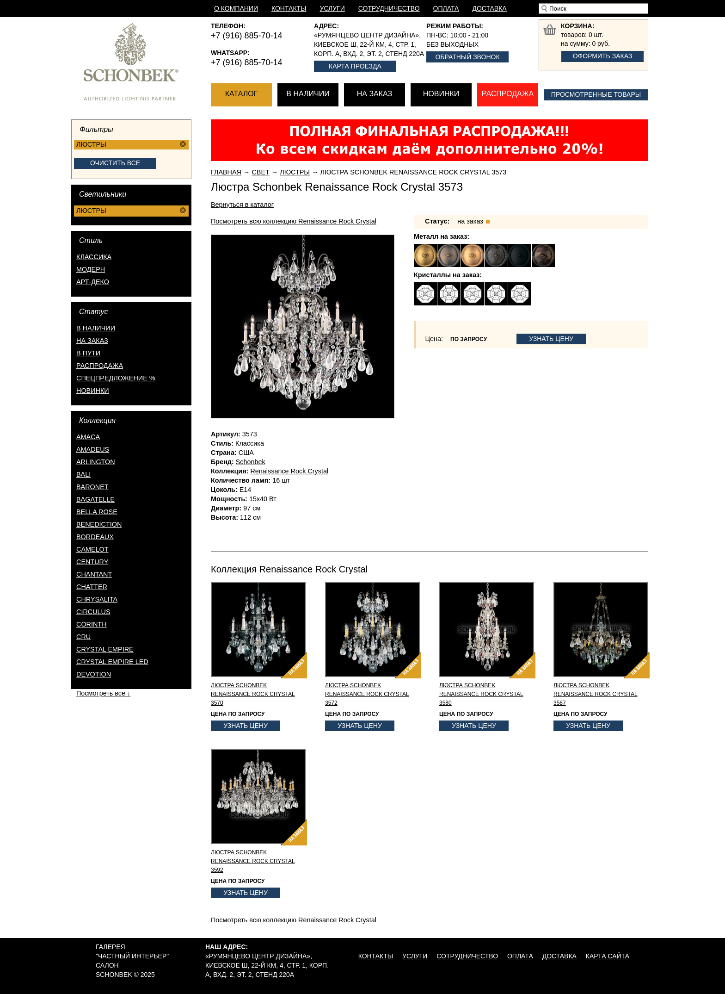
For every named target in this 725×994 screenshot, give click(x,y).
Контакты (289, 8)
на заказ (92, 340)
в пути (88, 353)
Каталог (241, 94)
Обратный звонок (467, 57)
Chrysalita (96, 599)
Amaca (88, 437)
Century (92, 561)
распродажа (99, 365)
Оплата (446, 8)
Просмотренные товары (596, 94)
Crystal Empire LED (112, 661)
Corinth (91, 624)
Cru (83, 636)
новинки (92, 390)
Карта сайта (607, 956)
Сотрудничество (389, 8)
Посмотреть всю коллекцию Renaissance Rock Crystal (293, 221)
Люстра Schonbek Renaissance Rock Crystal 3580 (481, 694)
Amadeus (92, 449)
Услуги (332, 8)
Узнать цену (551, 338)
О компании (236, 8)
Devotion (93, 674)
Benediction (99, 524)
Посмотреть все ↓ (103, 693)
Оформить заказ (603, 56)
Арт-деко (92, 282)
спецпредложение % (115, 378)
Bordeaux (95, 536)
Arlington (95, 462)
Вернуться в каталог (242, 204)
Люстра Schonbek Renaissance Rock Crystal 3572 (367, 694)
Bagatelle (95, 499)
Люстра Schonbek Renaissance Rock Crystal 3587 (595, 694)
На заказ (374, 94)
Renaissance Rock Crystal (289, 471)
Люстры (295, 172)
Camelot (92, 549)
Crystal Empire (105, 649)
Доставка (489, 8)
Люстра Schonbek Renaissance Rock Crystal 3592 (253, 861)
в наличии (95, 328)
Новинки (441, 94)
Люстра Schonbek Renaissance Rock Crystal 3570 (253, 694)
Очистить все (115, 163)
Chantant (94, 574)
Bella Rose (96, 512)
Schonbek (250, 462)
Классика (93, 257)
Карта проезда (355, 66)
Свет (260, 172)
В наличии (307, 94)
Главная (226, 172)
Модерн (90, 269)
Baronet (92, 487)
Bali (83, 474)
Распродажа (508, 94)
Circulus (93, 611)
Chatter (91, 586)
